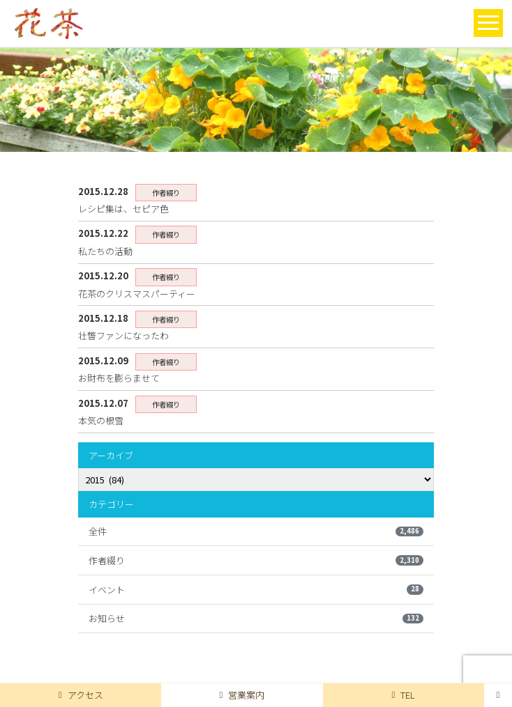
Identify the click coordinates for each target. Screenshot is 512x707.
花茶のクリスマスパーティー (136, 293)
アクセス (81, 694)
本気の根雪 (100, 420)
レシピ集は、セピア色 (123, 208)
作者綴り (256, 560)
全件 (256, 531)
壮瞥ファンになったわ (123, 335)
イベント (256, 589)
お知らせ (256, 618)
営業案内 (242, 694)
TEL (403, 694)
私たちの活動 (105, 251)
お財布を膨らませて (119, 377)
